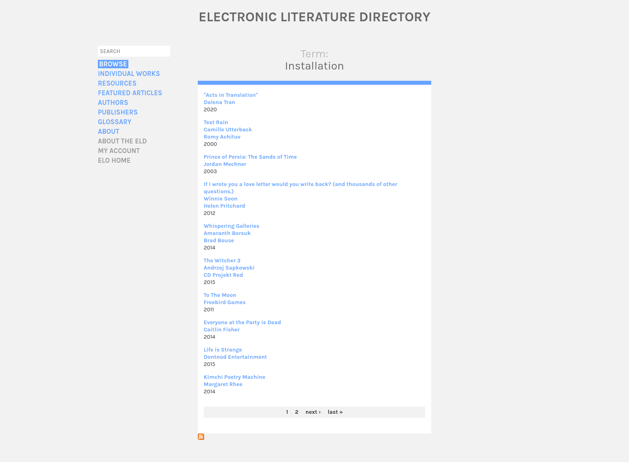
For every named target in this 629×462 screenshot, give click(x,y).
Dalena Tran (219, 102)
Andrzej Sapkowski (229, 267)
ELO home (114, 160)
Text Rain (216, 122)
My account (119, 151)
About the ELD (122, 141)
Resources (117, 83)
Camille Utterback (228, 129)
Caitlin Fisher (222, 329)
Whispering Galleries (232, 226)
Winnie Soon (220, 198)
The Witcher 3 (222, 260)
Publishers (118, 112)
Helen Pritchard (224, 205)
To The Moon (220, 295)
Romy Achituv (222, 136)
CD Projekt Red (223, 275)
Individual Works (129, 74)
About (108, 131)
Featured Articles (130, 93)
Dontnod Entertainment (235, 357)
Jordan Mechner (225, 164)
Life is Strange (223, 349)
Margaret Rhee (223, 384)
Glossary (115, 122)
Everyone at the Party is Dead (242, 322)
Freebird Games (225, 302)
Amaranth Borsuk (227, 233)
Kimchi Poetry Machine (235, 377)
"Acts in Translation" (231, 95)
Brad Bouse (219, 240)
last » (335, 412)
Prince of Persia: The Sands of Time (250, 156)
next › (313, 412)
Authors (113, 102)
